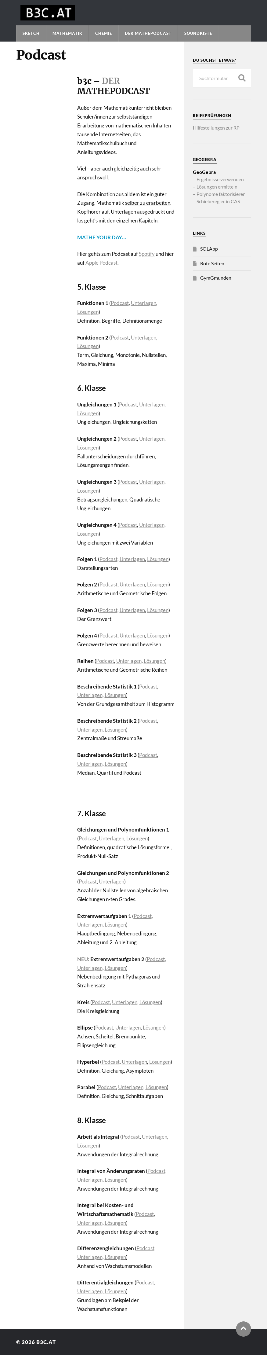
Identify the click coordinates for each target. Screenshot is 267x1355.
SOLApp (209, 249)
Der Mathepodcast (148, 33)
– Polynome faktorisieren (219, 194)
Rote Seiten (212, 263)
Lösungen (88, 312)
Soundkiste (198, 33)
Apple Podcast (101, 262)
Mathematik (67, 33)
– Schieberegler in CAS (216, 201)
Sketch (31, 33)
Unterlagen (143, 303)
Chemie (103, 33)
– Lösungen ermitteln (215, 186)
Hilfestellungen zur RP (216, 127)
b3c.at (46, 1342)
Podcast (120, 303)
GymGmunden (215, 278)
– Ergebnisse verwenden (218, 179)
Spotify (147, 254)
